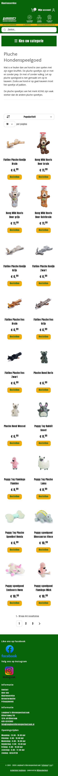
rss (50, 765)
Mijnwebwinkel (42, 770)
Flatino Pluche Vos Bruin (14, 321)
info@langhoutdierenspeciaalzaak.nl (17, 724)
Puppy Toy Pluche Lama (43, 481)
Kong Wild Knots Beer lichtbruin (43, 215)
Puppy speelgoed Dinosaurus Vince (43, 534)
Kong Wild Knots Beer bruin (43, 162)
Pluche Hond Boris (43, 373)
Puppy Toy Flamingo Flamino (14, 481)
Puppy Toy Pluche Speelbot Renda (14, 534)
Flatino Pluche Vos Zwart (14, 375)
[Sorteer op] (29, 117)
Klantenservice (8, 3)
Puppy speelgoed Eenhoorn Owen (14, 588)
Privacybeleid (7, 701)
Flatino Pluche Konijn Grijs (14, 268)
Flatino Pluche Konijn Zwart (43, 268)
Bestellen (14, 176)
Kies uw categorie (29, 40)
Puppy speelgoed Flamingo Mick (43, 588)
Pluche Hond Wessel (14, 426)
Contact (4, 689)
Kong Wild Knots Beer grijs (14, 215)
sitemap (45, 765)
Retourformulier (8, 698)
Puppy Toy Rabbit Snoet (43, 428)
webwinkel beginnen (18, 770)
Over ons (5, 692)
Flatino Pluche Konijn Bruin (14, 162)
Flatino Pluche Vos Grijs (43, 321)
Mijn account (46, 10)
